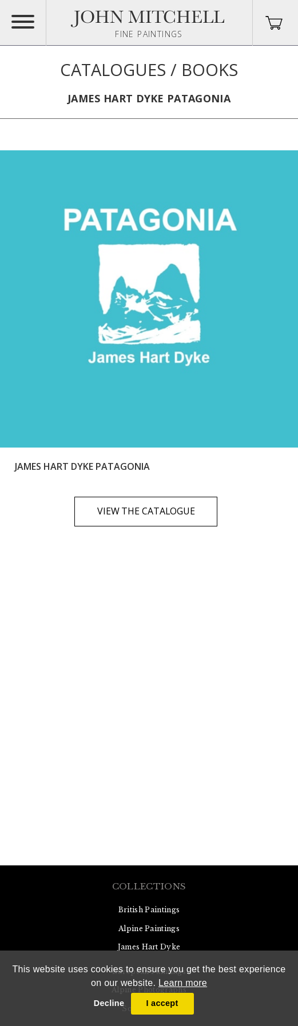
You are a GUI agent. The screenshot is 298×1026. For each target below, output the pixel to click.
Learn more (182, 983)
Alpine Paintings (149, 928)
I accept (162, 1003)
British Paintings (149, 909)
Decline (109, 1003)
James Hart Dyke (149, 947)
